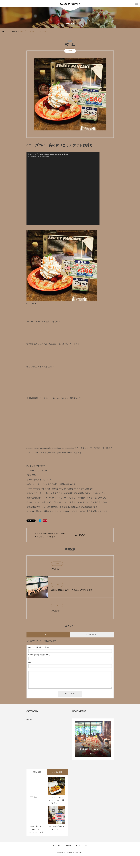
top (86, 845)
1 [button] (90, 753)
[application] (62, 188)
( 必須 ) (38, 647)
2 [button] (93, 753)
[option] (93, 739)
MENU (68, 845)
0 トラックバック (91, 634)
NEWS (70, 50)
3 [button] (95, 753)
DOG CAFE (57, 845)
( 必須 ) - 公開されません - (39, 654)
